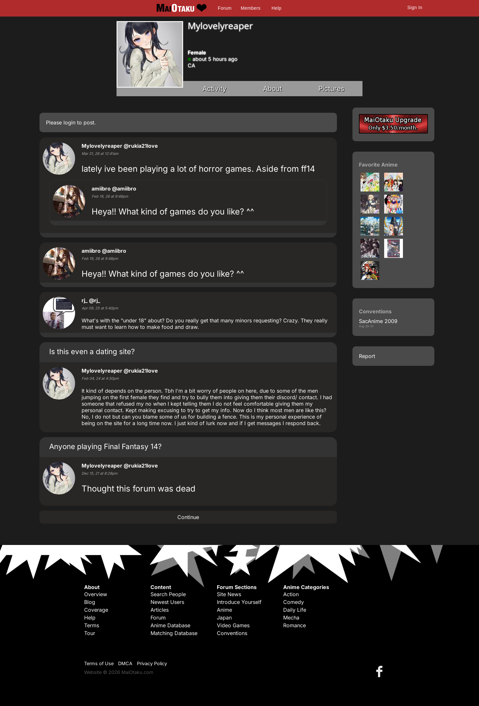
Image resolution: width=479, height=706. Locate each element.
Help (276, 8)
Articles (159, 610)
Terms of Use (99, 663)
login (69, 122)
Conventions (232, 633)
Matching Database (173, 633)
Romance (294, 625)
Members (251, 8)
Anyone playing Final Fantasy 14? (105, 446)
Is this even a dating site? (92, 351)
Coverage (96, 610)
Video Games (233, 625)
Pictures (331, 89)
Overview (95, 594)
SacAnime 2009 (378, 321)
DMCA (125, 663)
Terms (91, 625)
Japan (224, 617)
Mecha (291, 617)
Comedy (293, 602)
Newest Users (167, 602)
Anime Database (170, 625)
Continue (188, 517)
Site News (229, 594)
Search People (168, 594)
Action (291, 594)
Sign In (414, 7)
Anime (224, 610)
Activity (215, 89)
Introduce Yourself (239, 602)
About (272, 89)
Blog (89, 602)
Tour (89, 633)
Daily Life (294, 610)
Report (367, 356)
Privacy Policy (152, 663)
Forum (224, 8)
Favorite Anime (378, 164)
